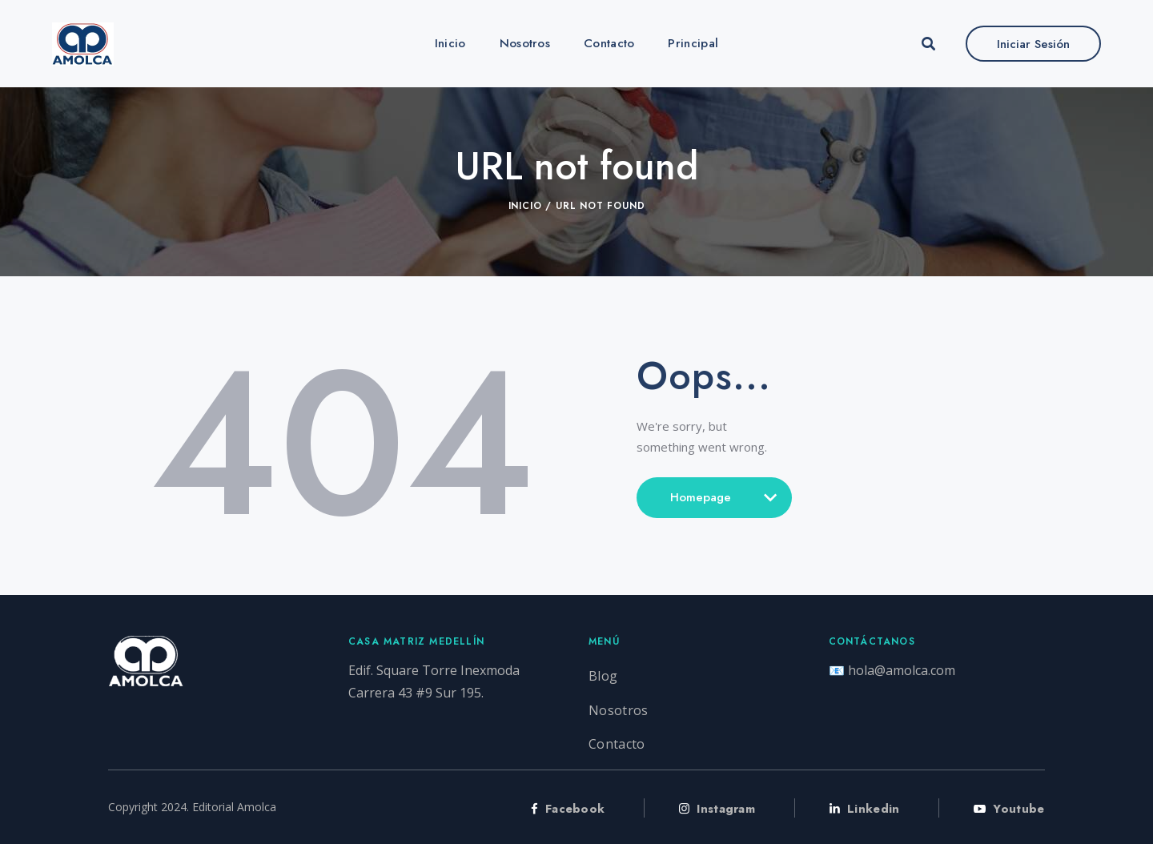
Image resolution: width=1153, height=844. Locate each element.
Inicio (525, 205)
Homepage (714, 503)
